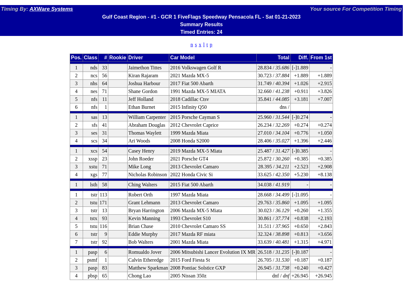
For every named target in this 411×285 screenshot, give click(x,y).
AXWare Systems (51, 9)
